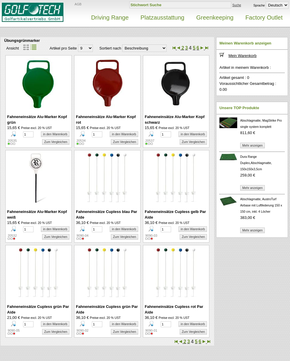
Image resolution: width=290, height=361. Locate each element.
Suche (236, 5)
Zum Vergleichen (55, 142)
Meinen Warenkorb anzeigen (245, 43)
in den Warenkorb (55, 134)
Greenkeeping (215, 17)
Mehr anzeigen (252, 145)
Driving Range (110, 17)
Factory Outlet (264, 17)
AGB (78, 4)
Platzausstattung (162, 17)
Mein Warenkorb (242, 55)
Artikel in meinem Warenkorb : (245, 67)
